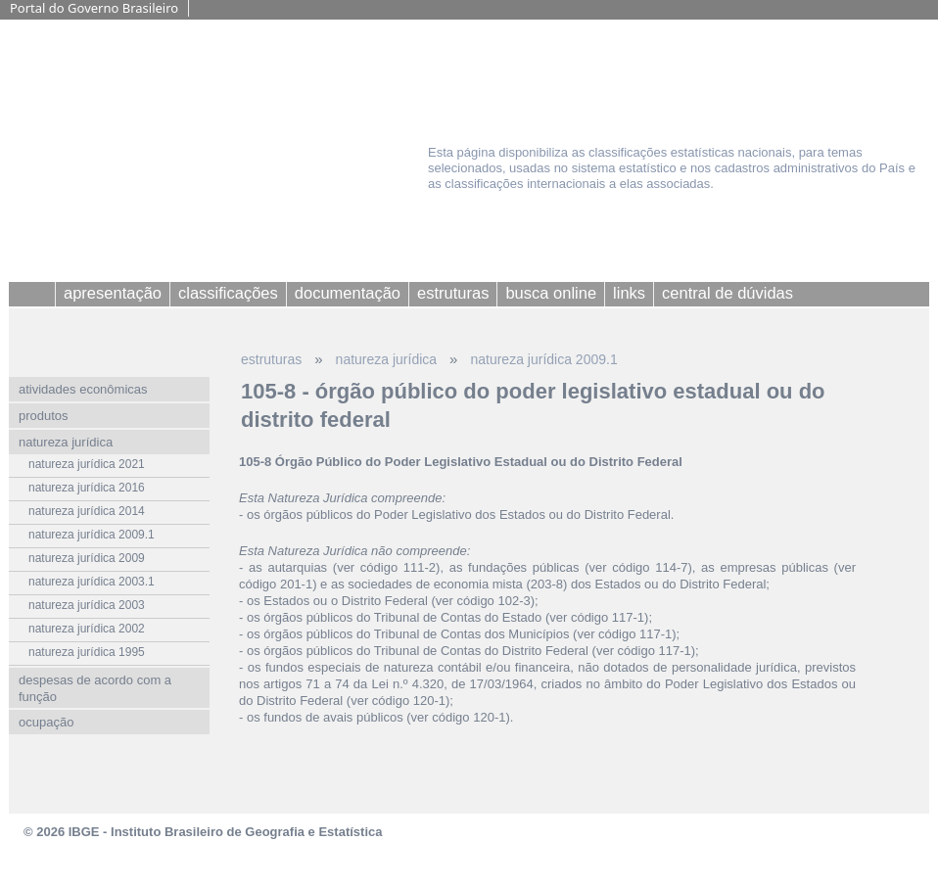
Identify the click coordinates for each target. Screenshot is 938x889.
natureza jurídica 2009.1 (543, 359)
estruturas (271, 359)
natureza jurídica (387, 359)
